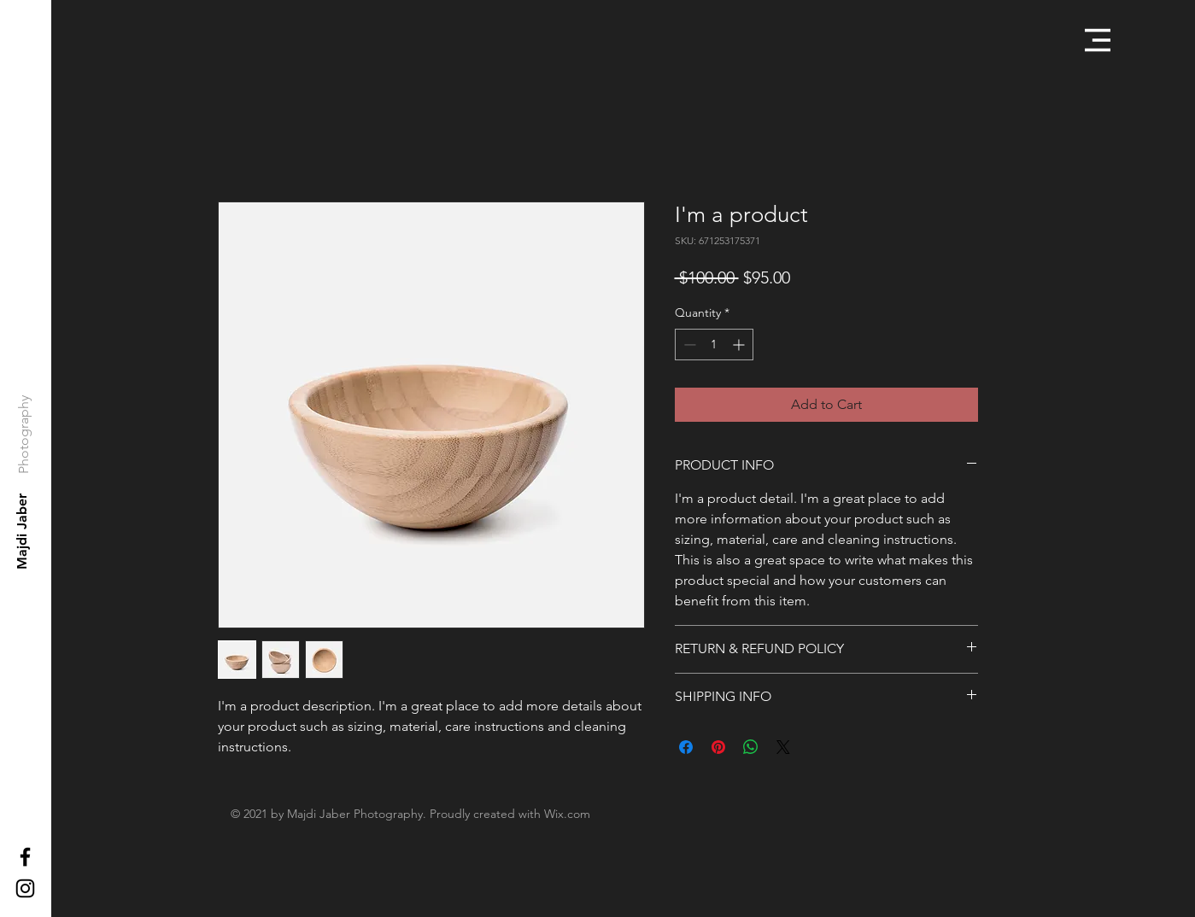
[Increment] (740, 344)
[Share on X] (783, 747)
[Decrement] (688, 344)
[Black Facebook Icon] (25, 856)
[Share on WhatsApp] (751, 747)
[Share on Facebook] (686, 747)
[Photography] (23, 434)
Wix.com (567, 813)
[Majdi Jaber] (22, 531)
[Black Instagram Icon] (25, 888)
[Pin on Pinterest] (718, 747)
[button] (1097, 40)
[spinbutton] (714, 344)
